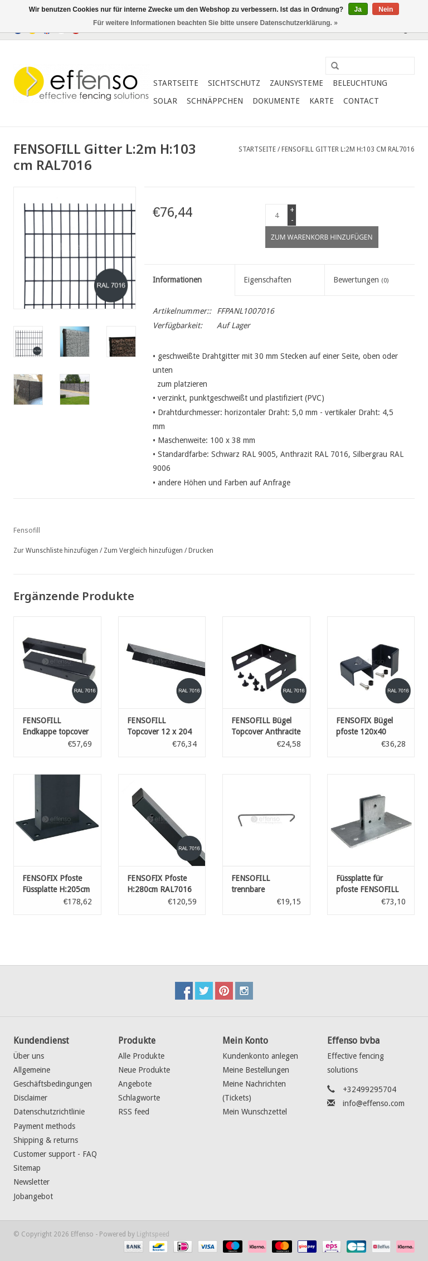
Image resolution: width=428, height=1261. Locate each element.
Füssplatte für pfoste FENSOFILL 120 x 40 (367, 884)
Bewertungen (360, 279)
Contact (361, 100)
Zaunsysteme (296, 83)
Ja (358, 9)
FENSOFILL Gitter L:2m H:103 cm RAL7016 (348, 149)
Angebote (135, 1083)
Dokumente (276, 100)
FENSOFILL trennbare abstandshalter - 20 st (264, 884)
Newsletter (31, 1181)
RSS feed (133, 1111)
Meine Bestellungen (255, 1069)
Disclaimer (30, 1097)
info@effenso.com (374, 1103)
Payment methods (44, 1126)
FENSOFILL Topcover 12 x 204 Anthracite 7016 (159, 726)
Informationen (177, 279)
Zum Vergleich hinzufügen (144, 550)
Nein (385, 9)
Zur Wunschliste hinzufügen (55, 550)
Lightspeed (153, 1234)
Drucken (200, 550)
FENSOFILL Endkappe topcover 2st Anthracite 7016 (56, 726)
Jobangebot (33, 1196)
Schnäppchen (215, 100)
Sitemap (27, 1167)
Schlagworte (139, 1097)
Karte (321, 100)
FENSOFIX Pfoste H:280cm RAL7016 (159, 884)
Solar (165, 100)
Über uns (28, 1055)
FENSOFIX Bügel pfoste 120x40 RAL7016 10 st (364, 726)
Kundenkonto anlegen (260, 1055)
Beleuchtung (360, 83)
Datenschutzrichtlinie (49, 1111)
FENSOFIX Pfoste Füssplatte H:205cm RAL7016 (56, 884)
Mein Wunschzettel (254, 1111)
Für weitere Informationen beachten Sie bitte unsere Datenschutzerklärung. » (215, 23)
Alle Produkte (141, 1055)
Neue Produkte (144, 1069)
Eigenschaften (267, 279)
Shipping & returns (45, 1140)
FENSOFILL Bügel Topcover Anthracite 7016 (265, 726)
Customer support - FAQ (55, 1154)
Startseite (175, 83)
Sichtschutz (234, 83)
